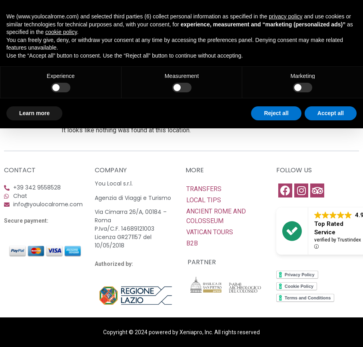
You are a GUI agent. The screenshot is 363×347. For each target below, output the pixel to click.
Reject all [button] (276, 113)
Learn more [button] (34, 113)
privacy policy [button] (285, 16)
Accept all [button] (330, 113)
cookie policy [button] (61, 32)
